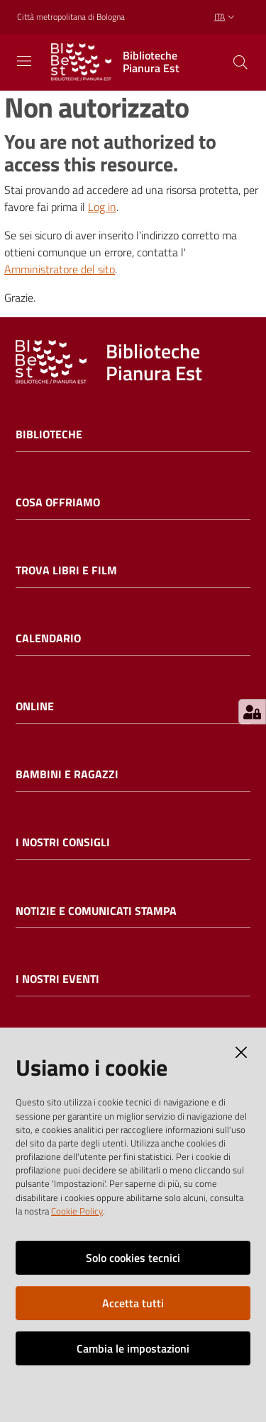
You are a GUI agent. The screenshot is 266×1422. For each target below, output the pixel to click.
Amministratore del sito (59, 269)
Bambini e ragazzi (67, 774)
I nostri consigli (63, 842)
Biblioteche (49, 434)
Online (35, 706)
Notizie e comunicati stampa (96, 911)
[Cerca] (240, 62)
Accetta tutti (133, 1303)
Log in (102, 206)
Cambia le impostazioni (133, 1348)
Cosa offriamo (58, 502)
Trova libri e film (66, 570)
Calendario (48, 638)
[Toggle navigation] (24, 60)
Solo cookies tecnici (133, 1257)
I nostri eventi (57, 979)
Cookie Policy (77, 1211)
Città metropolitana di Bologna (71, 17)
